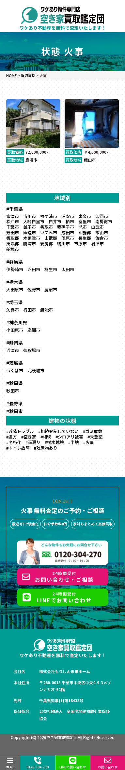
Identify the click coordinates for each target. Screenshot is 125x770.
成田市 (67, 232)
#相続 (45, 437)
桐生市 (50, 269)
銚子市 (29, 227)
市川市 (29, 216)
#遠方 (11, 437)
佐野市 (33, 289)
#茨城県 (14, 363)
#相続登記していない (58, 431)
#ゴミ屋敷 (92, 431)
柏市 (70, 221)
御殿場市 (31, 350)
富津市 (12, 216)
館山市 (90, 159)
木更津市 (31, 238)
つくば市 (14, 370)
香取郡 (12, 238)
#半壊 (73, 442)
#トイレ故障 (18, 448)
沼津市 (12, 350)
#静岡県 (14, 343)
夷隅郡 (12, 243)
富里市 (84, 221)
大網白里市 (33, 221)
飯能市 (46, 310)
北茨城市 (35, 370)
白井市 (55, 221)
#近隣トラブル (20, 431)
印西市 (101, 216)
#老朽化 (13, 442)
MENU (10, 763)
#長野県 (14, 403)
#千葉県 (14, 209)
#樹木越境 (54, 442)
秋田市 (12, 391)
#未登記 (94, 437)
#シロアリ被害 (69, 437)
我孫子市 (65, 227)
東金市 (84, 216)
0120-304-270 (37, 763)
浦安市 (67, 216)
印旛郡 (84, 232)
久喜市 (12, 310)
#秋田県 (14, 383)
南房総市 (103, 221)
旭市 (82, 227)
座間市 (33, 330)
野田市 (12, 232)
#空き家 (28, 437)
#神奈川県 (16, 322)
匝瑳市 (29, 232)
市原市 (80, 243)
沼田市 (33, 269)
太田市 (67, 269)
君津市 (97, 243)
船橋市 (12, 249)
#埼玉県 (14, 302)
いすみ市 (48, 232)
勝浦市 (29, 243)
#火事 (88, 442)
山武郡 (50, 238)
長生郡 (84, 238)
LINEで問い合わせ (72, 763)
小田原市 (14, 330)
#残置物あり (45, 448)
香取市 (46, 227)
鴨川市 (63, 243)
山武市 (97, 227)
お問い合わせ (107, 763)
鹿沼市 (31, 159)
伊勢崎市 (14, 269)
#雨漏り (32, 442)
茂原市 (67, 238)
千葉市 (12, 227)
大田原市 (14, 289)
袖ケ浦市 (48, 216)
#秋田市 (14, 411)
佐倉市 (101, 238)
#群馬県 (14, 262)
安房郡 (46, 243)
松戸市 (12, 221)
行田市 (29, 310)
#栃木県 (14, 282)
